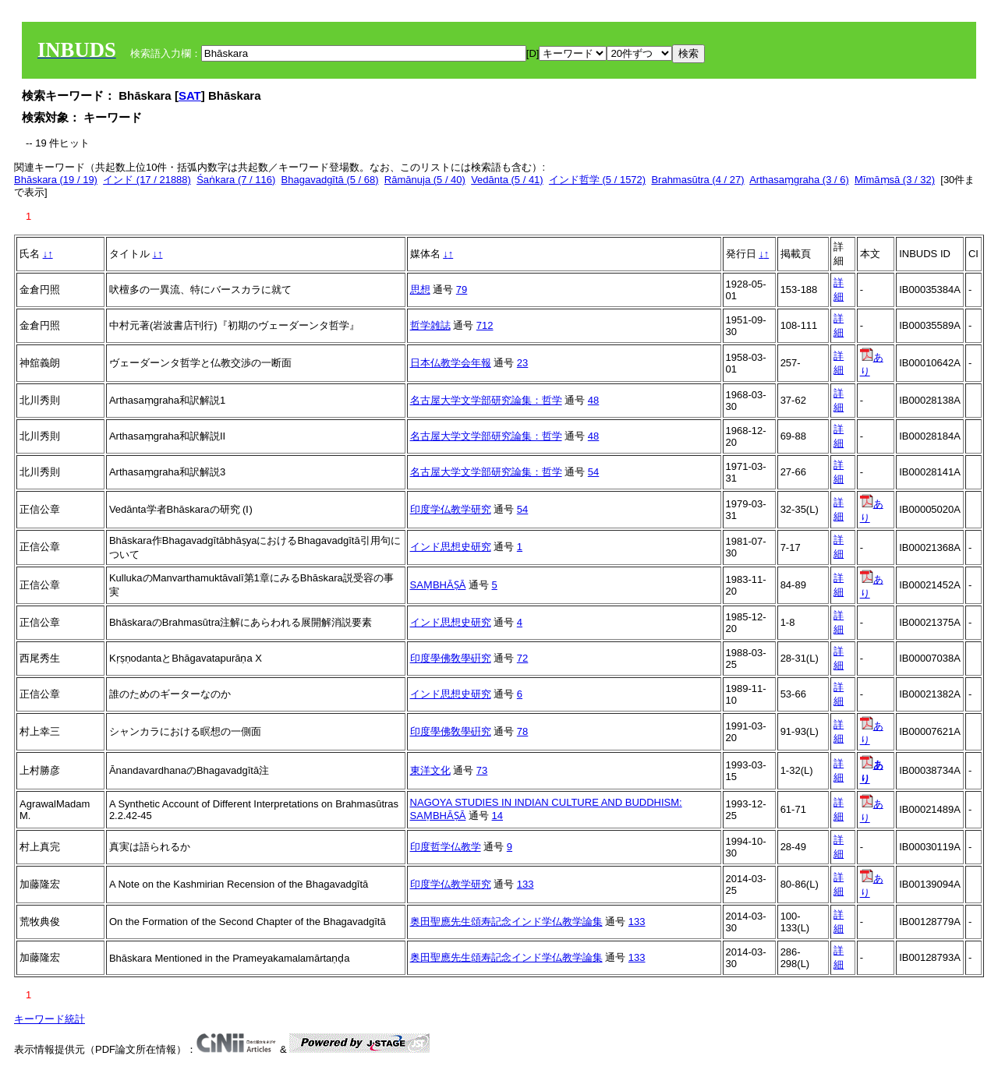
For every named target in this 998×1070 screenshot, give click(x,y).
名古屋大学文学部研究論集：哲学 (486, 400)
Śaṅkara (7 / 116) (235, 179)
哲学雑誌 (430, 325)
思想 (420, 289)
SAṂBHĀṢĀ (438, 585)
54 (593, 472)
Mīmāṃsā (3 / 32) (895, 179)
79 (461, 289)
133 (525, 884)
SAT (190, 95)
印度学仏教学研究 (450, 509)
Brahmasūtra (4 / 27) (697, 179)
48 (593, 400)
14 (497, 815)
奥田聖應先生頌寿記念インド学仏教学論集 (506, 921)
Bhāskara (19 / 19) (55, 179)
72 (522, 658)
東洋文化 (430, 770)
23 (522, 363)
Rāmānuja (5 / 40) (424, 179)
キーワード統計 (49, 1019)
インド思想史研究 (450, 547)
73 (481, 770)
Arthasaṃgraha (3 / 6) (799, 179)
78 (522, 731)
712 (485, 325)
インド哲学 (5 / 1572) (597, 179)
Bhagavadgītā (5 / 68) (330, 179)
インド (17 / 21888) (147, 179)
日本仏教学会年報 (450, 363)
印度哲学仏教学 (445, 847)
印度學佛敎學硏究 (450, 658)
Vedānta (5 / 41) (507, 179)
